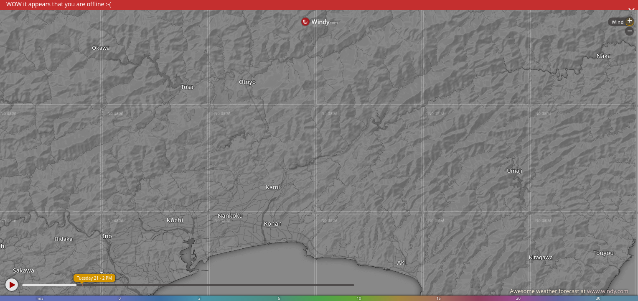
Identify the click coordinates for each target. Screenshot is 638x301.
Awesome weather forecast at (569, 291)
